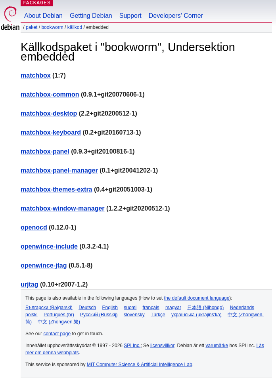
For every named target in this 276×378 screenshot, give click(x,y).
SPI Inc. (132, 345)
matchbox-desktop (49, 113)
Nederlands (242, 307)
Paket (31, 27)
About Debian (43, 15)
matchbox (36, 75)
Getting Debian (91, 15)
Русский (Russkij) (99, 314)
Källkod (74, 27)
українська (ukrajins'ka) (196, 314)
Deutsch (87, 307)
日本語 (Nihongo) (205, 307)
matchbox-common (50, 94)
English (110, 307)
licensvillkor (162, 345)
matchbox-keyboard (51, 132)
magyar (173, 307)
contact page (57, 333)
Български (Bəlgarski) (49, 307)
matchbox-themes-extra (56, 189)
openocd (34, 227)
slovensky (134, 314)
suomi (130, 307)
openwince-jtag (44, 265)
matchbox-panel (45, 151)
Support (130, 15)
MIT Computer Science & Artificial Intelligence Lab (139, 364)
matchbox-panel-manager (59, 170)
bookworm (52, 27)
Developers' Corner (176, 15)
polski (31, 314)
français (151, 307)
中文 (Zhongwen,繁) (59, 322)
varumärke (216, 345)
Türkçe (158, 314)
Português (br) (59, 314)
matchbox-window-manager (63, 208)
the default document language (197, 298)
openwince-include (49, 246)
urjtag (29, 284)
